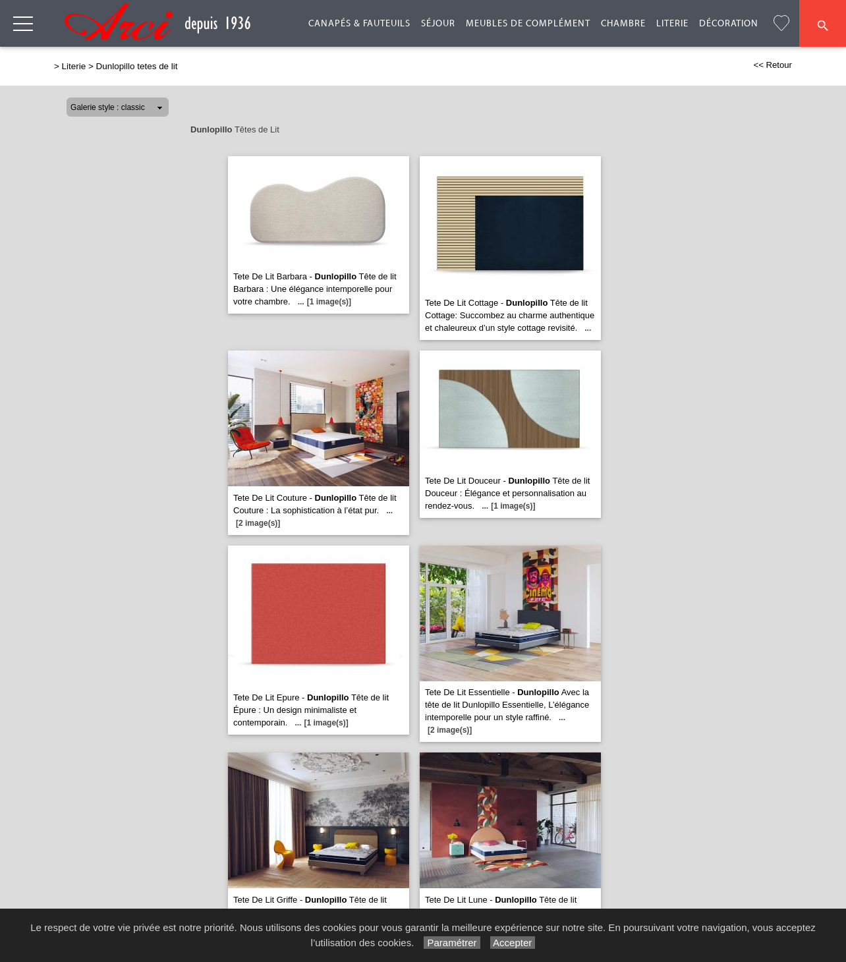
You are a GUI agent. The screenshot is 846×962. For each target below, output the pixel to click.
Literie (672, 23)
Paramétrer (451, 942)
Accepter (513, 942)
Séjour (438, 23)
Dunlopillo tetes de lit (137, 66)
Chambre (623, 23)
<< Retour (772, 65)
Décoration (728, 23)
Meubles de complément (528, 23)
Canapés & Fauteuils (359, 23)
